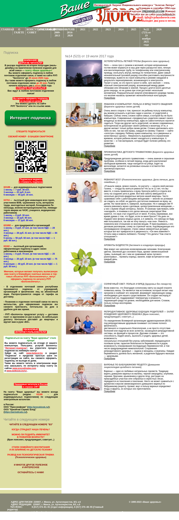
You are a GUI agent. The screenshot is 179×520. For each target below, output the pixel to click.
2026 (159, 29)
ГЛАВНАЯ (7, 29)
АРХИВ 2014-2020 (70, 32)
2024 (120, 29)
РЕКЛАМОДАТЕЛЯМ (45, 29)
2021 (82, 29)
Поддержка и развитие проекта (137, 512)
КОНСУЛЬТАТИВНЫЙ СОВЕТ (32, 31)
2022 (95, 29)
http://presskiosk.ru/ (38, 407)
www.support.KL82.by (161, 515)
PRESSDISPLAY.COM (153, 11)
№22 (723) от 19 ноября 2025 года (146, 37)
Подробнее (109, 98)
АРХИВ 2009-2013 (57, 32)
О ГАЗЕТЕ (19, 31)
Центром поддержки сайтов (136, 515)
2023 (108, 29)
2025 (133, 29)
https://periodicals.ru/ (15, 412)
